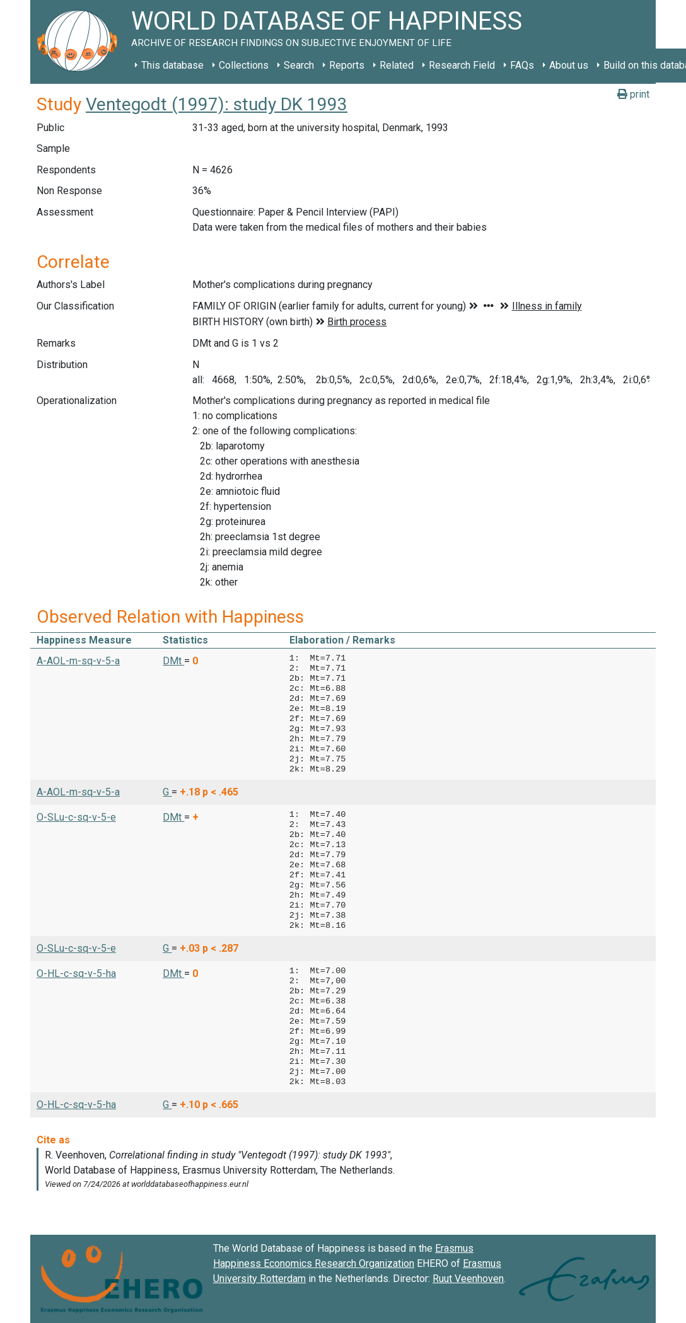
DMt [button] (173, 661)
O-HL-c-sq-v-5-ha (76, 973)
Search (299, 65)
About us (568, 65)
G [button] (167, 792)
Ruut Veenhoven (468, 1279)
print (633, 94)
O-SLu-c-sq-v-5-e (76, 817)
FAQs (522, 65)
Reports (346, 65)
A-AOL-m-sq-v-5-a (78, 661)
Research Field (462, 65)
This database (172, 65)
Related (397, 65)
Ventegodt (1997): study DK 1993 (216, 104)
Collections (244, 65)
